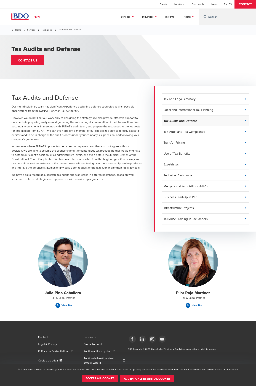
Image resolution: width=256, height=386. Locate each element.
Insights (169, 16)
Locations (179, 4)
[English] (225, 4)
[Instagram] (152, 339)
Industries (148, 16)
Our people (198, 4)
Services (125, 16)
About (187, 16)
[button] (245, 4)
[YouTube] (162, 339)
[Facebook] (132, 339)
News (214, 4)
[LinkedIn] (142, 339)
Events (163, 4)
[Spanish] (230, 4)
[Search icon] (205, 16)
